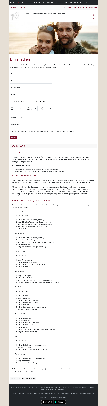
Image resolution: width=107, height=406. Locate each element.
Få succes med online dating (74, 387)
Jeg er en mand (40, 101)
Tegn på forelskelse (50, 389)
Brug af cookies (60, 393)
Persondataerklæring (49, 393)
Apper (65, 2)
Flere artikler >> (61, 389)
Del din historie (15, 387)
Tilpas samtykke (70, 393)
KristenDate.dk (63, 397)
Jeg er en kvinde (18, 101)
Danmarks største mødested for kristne (80, 8)
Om (70, 2)
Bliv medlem (78, 2)
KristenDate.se (54, 397)
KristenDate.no (44, 397)
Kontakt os (91, 393)
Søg (43, 2)
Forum (58, 2)
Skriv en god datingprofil (43, 387)
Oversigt (37, 2)
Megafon (50, 2)
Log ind (87, 2)
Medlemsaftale (38, 393)
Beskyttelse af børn (81, 393)
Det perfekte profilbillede (58, 387)
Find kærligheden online (28, 387)
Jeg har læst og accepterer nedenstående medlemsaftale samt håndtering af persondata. (43, 131)
